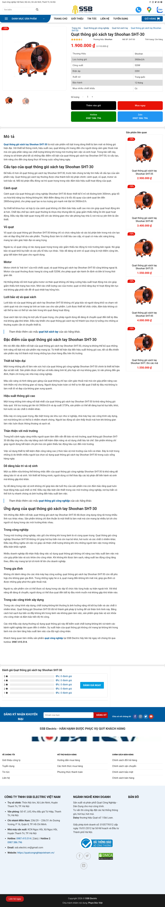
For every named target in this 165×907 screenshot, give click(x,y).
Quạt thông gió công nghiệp (96, 28)
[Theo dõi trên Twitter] (156, 2)
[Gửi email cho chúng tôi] (158, 2)
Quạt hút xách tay (120, 28)
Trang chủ (60, 18)
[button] (24, 18)
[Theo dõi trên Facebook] (150, 2)
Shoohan (108, 39)
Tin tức (92, 18)
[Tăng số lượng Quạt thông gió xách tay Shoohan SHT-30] (92, 97)
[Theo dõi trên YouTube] (151, 716)
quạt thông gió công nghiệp (54, 500)
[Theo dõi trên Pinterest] (161, 2)
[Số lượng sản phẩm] (88, 97)
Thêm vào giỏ (93, 105)
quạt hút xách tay (48, 331)
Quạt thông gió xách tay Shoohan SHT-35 (144, 172)
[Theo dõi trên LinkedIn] (83, 865)
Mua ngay (140, 105)
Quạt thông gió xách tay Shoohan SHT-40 (144, 220)
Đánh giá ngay (92, 685)
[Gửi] (37, 9)
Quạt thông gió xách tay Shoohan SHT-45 (144, 314)
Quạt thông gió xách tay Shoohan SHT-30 (25, 144)
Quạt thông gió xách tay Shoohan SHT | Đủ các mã (144, 362)
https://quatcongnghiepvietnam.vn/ (35, 852)
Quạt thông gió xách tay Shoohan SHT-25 (144, 267)
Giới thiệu (77, 18)
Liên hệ (104, 18)
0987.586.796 (15, 842)
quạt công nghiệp (54, 638)
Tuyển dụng (120, 18)
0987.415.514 (23, 838)
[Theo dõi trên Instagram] (153, 2)
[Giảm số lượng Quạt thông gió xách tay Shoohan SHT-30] (83, 97)
